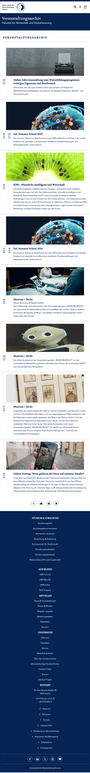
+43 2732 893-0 (45, 701)
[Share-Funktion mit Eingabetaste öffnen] (33, 503)
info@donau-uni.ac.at (45, 698)
